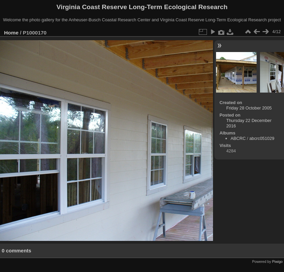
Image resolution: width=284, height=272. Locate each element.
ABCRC (238, 138)
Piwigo (277, 261)
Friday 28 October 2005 (248, 107)
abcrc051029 (261, 138)
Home (11, 32)
